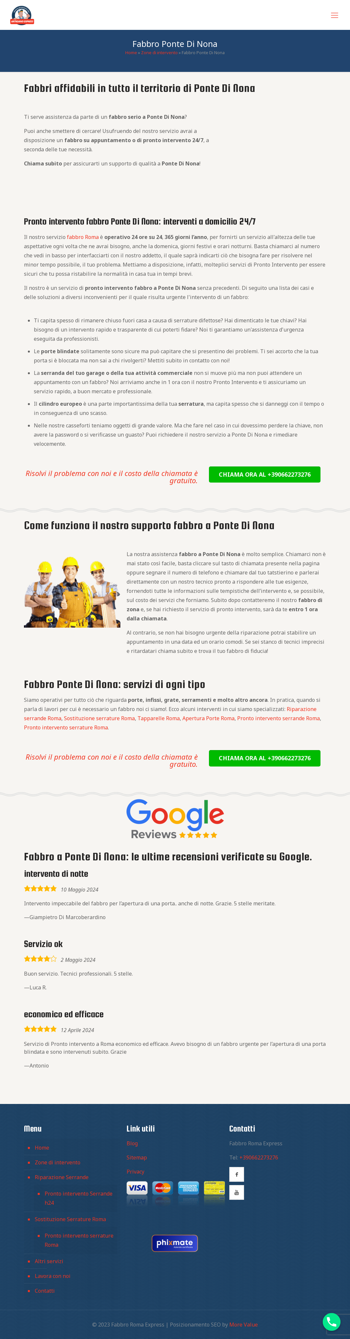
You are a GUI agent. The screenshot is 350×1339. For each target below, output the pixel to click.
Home (131, 52)
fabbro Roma (83, 237)
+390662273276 (258, 1157)
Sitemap (137, 1157)
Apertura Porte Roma (208, 718)
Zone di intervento (159, 52)
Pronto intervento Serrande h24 (79, 1198)
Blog (132, 1143)
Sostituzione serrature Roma (99, 718)
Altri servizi (49, 1261)
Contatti (45, 1290)
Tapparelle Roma (158, 718)
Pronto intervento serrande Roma (278, 718)
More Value (243, 1324)
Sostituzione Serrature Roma (70, 1219)
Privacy (135, 1171)
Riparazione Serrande (62, 1177)
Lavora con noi (53, 1276)
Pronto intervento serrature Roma (66, 727)
